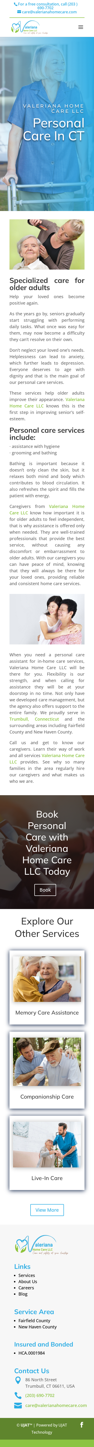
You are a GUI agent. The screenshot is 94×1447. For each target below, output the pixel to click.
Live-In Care (47, 1178)
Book (45, 890)
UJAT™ (27, 1425)
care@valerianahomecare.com (56, 1405)
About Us (27, 1281)
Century (52, 1443)
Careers (26, 1288)
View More (47, 1210)
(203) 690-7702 (39, 1395)
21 (36, 1443)
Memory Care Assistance (47, 1012)
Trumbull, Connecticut (34, 719)
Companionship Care (47, 1096)
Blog (22, 1294)
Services (26, 1275)
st (41, 1443)
